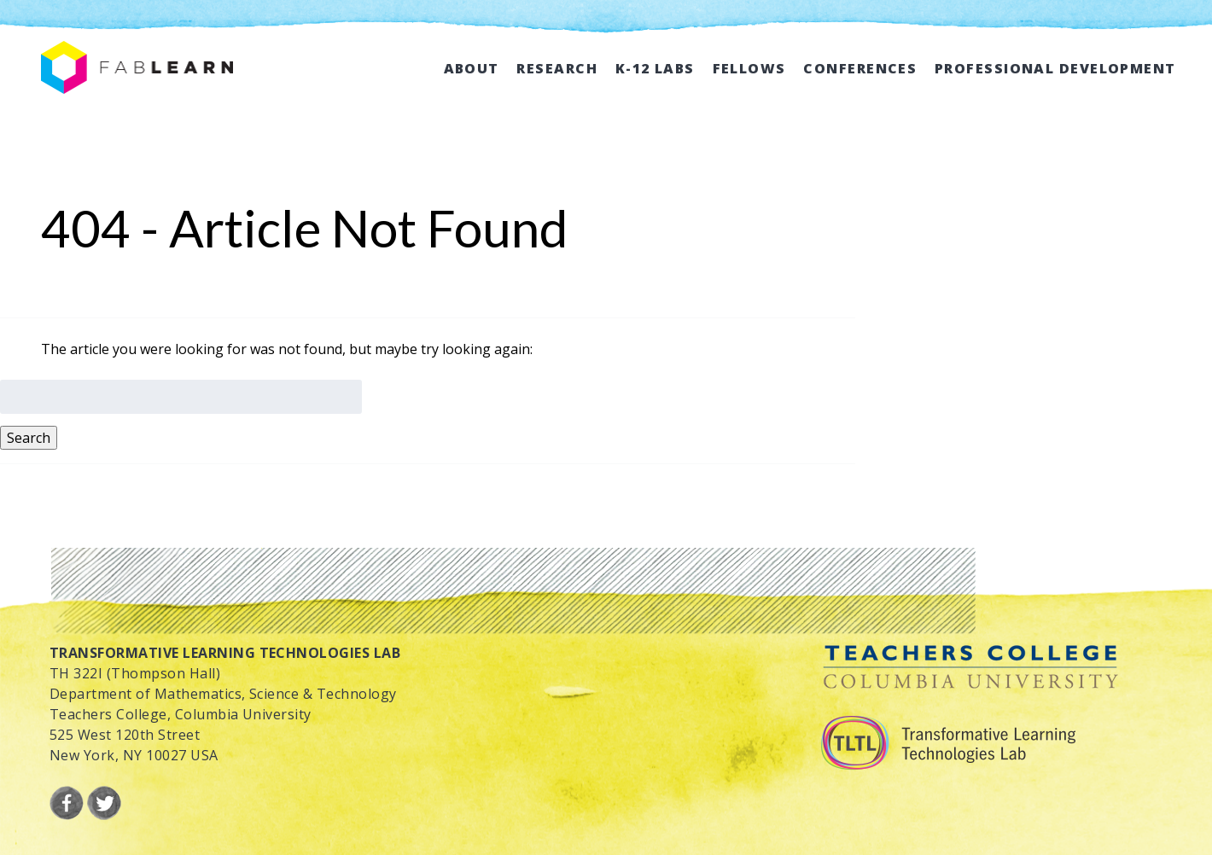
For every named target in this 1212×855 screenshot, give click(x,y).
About (471, 68)
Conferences (860, 68)
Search (28, 437)
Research (556, 68)
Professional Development (1055, 68)
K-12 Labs (655, 68)
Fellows (749, 68)
